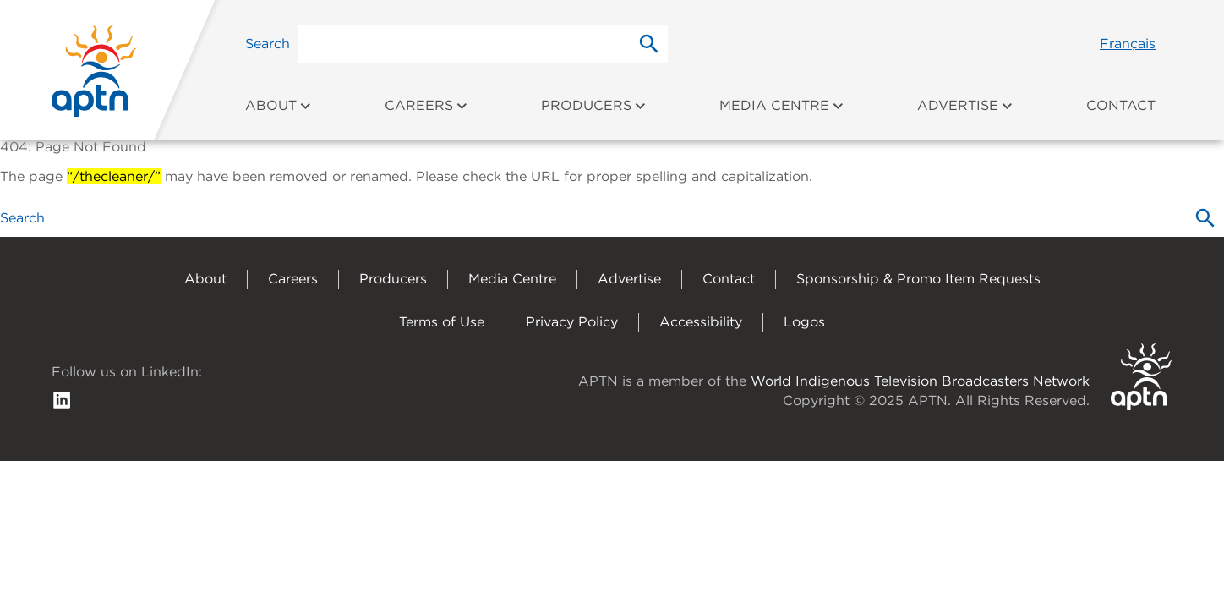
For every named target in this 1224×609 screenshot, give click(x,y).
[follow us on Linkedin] (62, 399)
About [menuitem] (278, 105)
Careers (293, 279)
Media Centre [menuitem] (781, 105)
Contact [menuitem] (1121, 105)
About (205, 279)
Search (267, 44)
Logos (804, 322)
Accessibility (700, 322)
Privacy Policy (572, 322)
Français (1128, 44)
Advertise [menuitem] (965, 105)
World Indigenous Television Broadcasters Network (920, 381)
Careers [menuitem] (426, 105)
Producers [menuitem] (594, 105)
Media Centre (512, 279)
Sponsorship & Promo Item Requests (918, 279)
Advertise (629, 279)
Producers (393, 279)
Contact (728, 279)
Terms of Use (441, 322)
